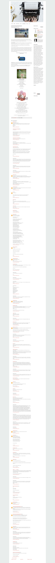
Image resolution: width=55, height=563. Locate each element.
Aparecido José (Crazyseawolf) (16, 552)
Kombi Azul (14, 210)
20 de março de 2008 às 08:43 (16, 156)
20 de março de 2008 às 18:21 (16, 283)
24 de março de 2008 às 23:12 (16, 504)
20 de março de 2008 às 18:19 (16, 279)
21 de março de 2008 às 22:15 (16, 379)
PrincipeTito (14, 300)
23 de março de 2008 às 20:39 (16, 450)
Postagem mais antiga (29, 559)
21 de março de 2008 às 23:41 (16, 386)
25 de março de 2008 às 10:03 (16, 539)
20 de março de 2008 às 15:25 (16, 256)
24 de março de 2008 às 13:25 (16, 467)
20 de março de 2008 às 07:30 (16, 139)
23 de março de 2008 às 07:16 (16, 428)
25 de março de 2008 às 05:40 (16, 524)
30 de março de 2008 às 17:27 (16, 556)
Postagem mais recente (13, 559)
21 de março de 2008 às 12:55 (16, 354)
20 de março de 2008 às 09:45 (16, 168)
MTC (29, 23)
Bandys (14, 199)
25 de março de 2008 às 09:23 (16, 534)
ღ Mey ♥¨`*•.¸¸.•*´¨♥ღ (15, 469)
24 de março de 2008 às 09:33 (16, 457)
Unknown (14, 214)
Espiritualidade (23, 23)
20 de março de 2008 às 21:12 (16, 298)
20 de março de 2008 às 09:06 (16, 163)
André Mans (14, 541)
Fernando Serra (14, 258)
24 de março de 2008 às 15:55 (16, 478)
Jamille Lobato (14, 349)
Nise (13, 343)
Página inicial (21, 559)
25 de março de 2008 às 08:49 (16, 529)
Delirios (14, 23)
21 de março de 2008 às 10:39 (16, 347)
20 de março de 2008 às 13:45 (16, 208)
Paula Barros (14, 305)
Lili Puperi (14, 452)
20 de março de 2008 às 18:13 (16, 275)
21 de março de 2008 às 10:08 (16, 341)
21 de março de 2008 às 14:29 (16, 359)
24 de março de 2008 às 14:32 (16, 474)
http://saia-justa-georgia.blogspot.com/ (17, 506)
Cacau (13, 381)
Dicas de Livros (17, 23)
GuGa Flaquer (14, 430)
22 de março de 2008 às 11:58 (16, 402)
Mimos (27, 23)
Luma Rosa (14, 361)
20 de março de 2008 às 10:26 (16, 178)
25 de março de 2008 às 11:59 (16, 550)
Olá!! (13, 388)
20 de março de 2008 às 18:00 (16, 270)
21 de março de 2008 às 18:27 (16, 371)
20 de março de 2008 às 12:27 (16, 197)
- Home (12, 23)
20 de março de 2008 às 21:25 (16, 303)
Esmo (20, 23)
